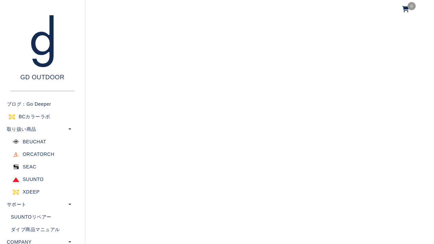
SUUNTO (33, 179)
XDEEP (31, 192)
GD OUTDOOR (42, 77)
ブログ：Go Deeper (29, 104)
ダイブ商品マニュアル (35, 229)
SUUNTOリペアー (31, 217)
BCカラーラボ (34, 116)
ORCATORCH (38, 154)
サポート (16, 204)
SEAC (29, 166)
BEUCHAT (34, 141)
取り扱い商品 (21, 129)
